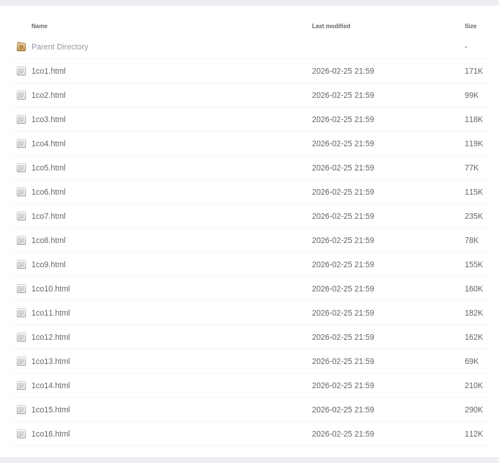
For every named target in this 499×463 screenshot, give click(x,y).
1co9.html (48, 264)
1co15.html (50, 409)
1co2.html (48, 95)
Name (39, 26)
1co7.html (48, 216)
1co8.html (48, 240)
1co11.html (50, 312)
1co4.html (48, 143)
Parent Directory (59, 46)
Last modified (331, 26)
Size (471, 26)
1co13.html (50, 361)
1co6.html (48, 191)
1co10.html (50, 288)
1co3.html (48, 119)
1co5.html (48, 167)
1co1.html (48, 70)
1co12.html (50, 336)
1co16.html (50, 433)
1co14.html (50, 385)
